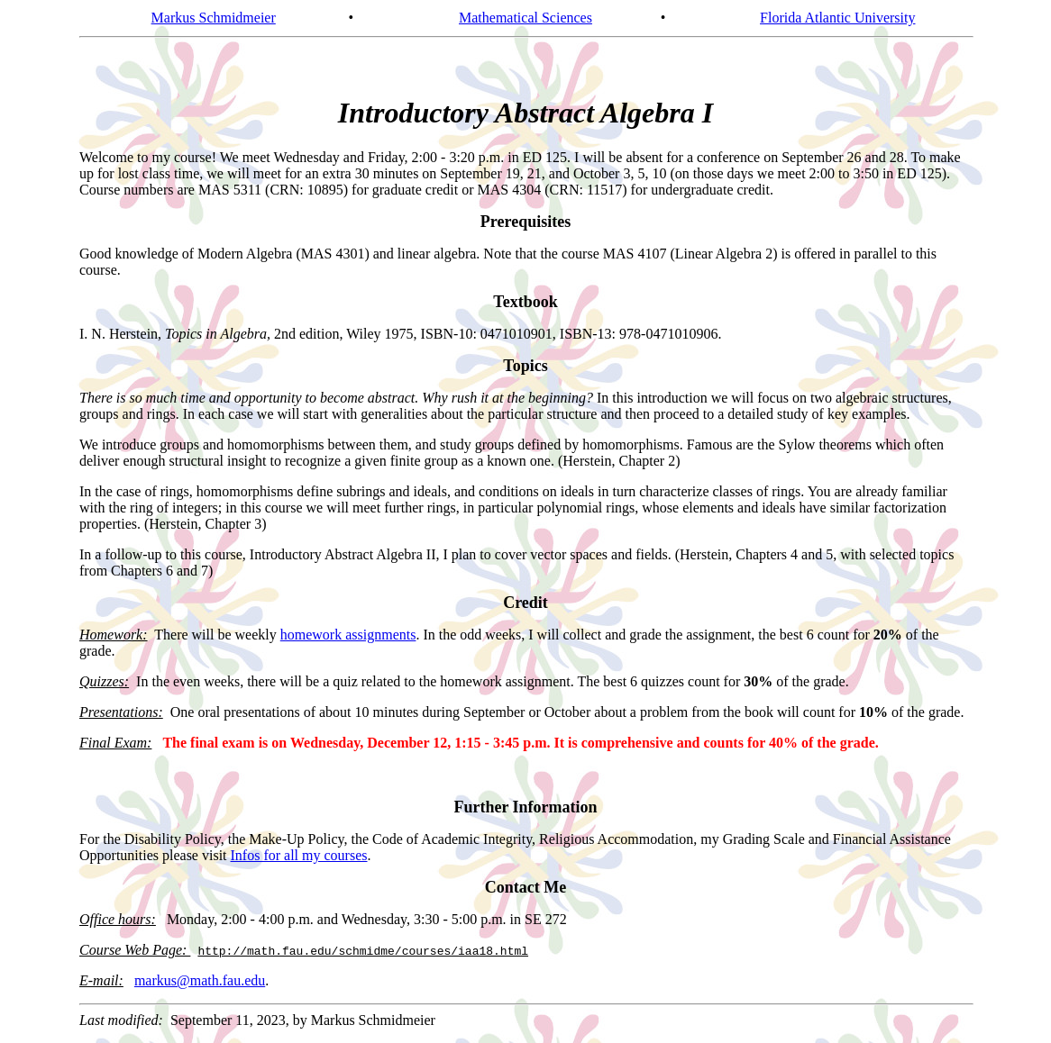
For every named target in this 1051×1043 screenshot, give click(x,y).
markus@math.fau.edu (199, 980)
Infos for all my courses (299, 855)
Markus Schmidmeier (213, 17)
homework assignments (348, 634)
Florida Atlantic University (837, 17)
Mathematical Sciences (525, 17)
